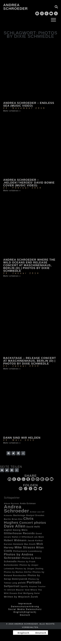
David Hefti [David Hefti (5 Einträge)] (33, 526)
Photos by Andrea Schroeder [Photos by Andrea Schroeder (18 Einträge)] (18, 556)
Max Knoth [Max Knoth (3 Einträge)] (30, 544)
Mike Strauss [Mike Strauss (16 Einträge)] (24, 547)
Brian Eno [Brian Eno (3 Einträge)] (17, 519)
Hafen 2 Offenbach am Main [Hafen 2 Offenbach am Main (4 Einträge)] (28, 537)
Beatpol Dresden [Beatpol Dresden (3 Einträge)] (35, 515)
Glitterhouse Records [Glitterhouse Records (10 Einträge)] (19, 533)
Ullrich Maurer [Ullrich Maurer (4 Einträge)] (15, 590)
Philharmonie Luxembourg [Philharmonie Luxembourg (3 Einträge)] (27, 551)
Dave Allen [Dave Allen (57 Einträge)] (15, 526)
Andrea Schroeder (15, 7)
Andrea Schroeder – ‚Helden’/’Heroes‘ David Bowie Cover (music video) (29, 182)
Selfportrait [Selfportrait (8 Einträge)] (12, 586)
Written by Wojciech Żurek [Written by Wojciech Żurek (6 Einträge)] (21, 596)
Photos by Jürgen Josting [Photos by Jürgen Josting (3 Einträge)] (29, 569)
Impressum (25, 603)
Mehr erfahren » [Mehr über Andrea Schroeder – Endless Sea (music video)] (12, 111)
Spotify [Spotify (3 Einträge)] (24, 586)
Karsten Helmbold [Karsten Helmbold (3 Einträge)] (13, 544)
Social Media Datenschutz (25, 609)
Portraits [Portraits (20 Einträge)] (34, 582)
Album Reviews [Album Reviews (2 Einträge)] (11, 503)
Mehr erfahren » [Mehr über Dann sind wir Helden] (12, 443)
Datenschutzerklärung (25, 606)
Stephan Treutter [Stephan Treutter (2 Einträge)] (37, 586)
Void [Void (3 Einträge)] (27, 590)
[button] (53, 19)
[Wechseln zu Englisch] (22, 632)
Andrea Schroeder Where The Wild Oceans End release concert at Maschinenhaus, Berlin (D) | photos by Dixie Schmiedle (29, 265)
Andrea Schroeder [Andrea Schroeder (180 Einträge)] (16, 508)
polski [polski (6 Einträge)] (22, 582)
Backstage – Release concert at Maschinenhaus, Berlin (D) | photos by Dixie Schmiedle (29, 361)
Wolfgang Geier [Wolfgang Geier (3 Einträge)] (31, 593)
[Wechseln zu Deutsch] (39, 632)
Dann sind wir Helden (22, 437)
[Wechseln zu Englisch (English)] (25, 612)
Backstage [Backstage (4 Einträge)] (19, 515)
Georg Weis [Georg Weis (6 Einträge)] (20, 530)
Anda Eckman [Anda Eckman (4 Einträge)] (28, 503)
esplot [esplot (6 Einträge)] (8, 530)
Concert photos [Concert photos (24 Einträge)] (32, 522)
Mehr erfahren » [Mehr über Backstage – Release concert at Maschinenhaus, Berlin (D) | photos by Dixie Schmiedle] (12, 369)
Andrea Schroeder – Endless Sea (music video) (28, 104)
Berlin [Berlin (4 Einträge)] (7, 519)
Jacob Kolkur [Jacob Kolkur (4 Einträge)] (35, 540)
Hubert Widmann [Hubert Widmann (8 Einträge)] (15, 540)
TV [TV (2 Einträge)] (5, 590)
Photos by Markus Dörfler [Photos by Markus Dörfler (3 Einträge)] (18, 572)
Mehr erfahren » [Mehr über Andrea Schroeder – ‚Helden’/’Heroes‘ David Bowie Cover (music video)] (12, 190)
